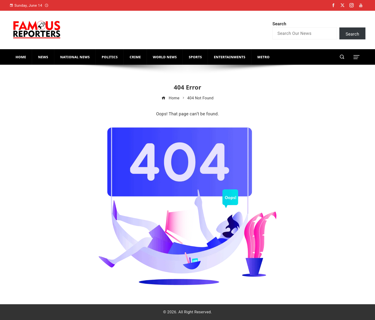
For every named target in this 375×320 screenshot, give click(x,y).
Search (279, 23)
